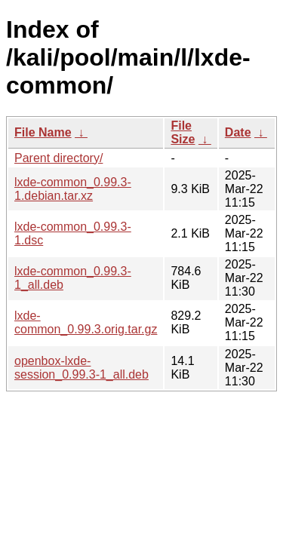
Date (238, 132)
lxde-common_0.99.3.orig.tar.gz (85, 322)
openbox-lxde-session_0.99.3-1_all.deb (81, 367)
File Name (43, 132)
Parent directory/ (58, 158)
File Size (183, 132)
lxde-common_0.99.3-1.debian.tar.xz (72, 189)
